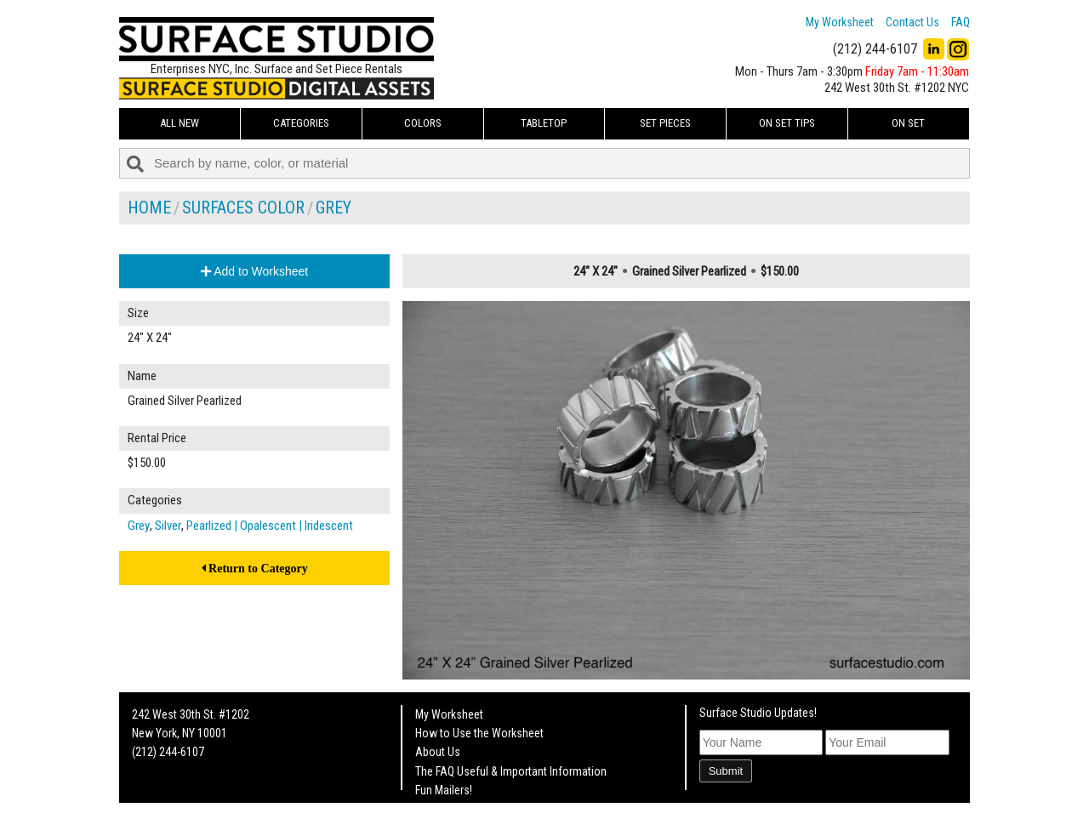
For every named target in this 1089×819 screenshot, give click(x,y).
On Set (908, 123)
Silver (168, 525)
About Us (437, 752)
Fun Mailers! (443, 790)
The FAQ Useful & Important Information (511, 771)
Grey (333, 207)
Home (149, 207)
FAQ (960, 22)
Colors (423, 123)
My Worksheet (840, 22)
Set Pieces (665, 123)
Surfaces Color (243, 207)
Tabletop (544, 123)
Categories (301, 123)
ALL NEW (179, 123)
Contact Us (912, 22)
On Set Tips (787, 123)
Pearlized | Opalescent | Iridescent (269, 525)
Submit (726, 771)
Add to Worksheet (254, 271)
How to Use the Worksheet (479, 733)
